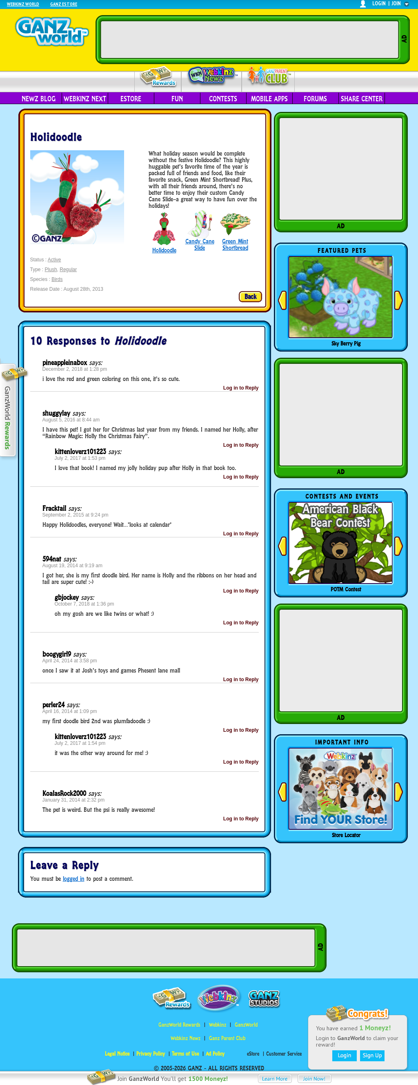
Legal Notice (117, 1054)
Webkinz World (23, 4)
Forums (315, 99)
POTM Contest (346, 589)
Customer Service (284, 1054)
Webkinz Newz (211, 76)
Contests (223, 99)
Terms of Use (185, 1054)
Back (250, 296)
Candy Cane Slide (199, 244)
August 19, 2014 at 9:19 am (72, 565)
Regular (68, 269)
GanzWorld (246, 1025)
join (396, 3)
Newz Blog (39, 99)
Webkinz (217, 1025)
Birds (56, 279)
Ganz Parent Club (227, 1038)
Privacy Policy (150, 1054)
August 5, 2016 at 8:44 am (71, 420)
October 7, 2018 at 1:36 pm (84, 604)
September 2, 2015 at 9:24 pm (75, 515)
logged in (73, 878)
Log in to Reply (241, 388)
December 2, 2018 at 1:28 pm (74, 369)
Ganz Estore (63, 4)
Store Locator (346, 835)
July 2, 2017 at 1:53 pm (80, 458)
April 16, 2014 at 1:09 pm (69, 711)
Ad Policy (215, 1054)
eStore (130, 99)
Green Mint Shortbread (235, 244)
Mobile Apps (269, 99)
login (379, 3)
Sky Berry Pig (345, 343)
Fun (177, 99)
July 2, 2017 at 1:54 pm (80, 743)
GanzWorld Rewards (179, 1025)
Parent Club (268, 76)
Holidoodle (164, 250)
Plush (51, 269)
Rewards (159, 77)
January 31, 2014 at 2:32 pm (73, 800)
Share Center (361, 99)
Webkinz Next (85, 99)
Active (54, 260)
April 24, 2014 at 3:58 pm (69, 661)
